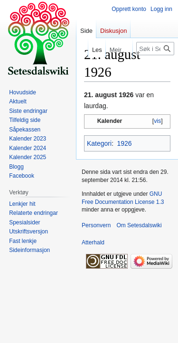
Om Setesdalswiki (138, 225)
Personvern (96, 225)
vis (157, 121)
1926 (124, 143)
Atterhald (93, 242)
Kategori (99, 143)
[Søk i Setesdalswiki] (155, 48)
